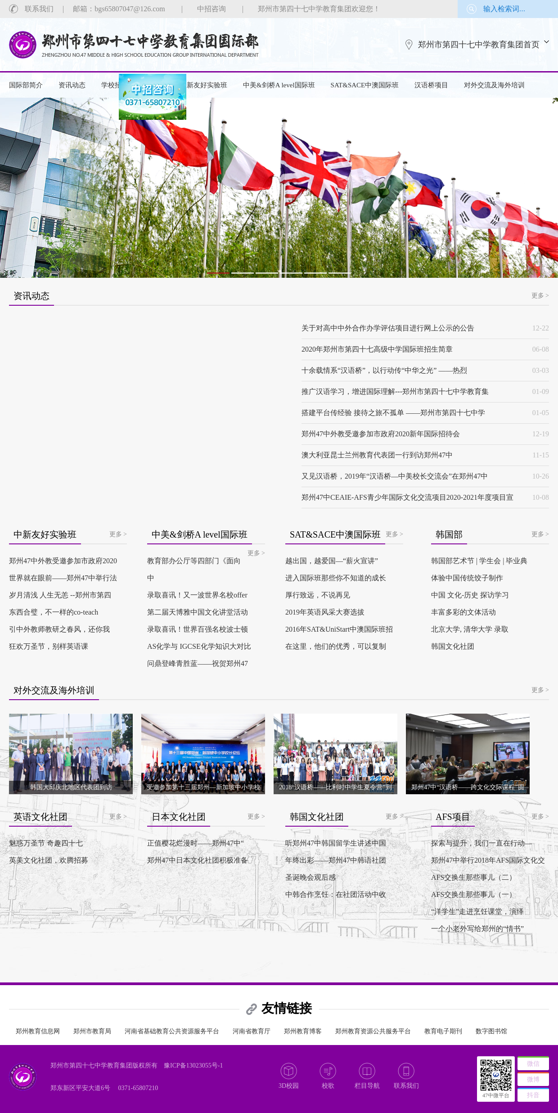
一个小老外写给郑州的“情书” (477, 928)
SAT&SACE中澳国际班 (365, 85)
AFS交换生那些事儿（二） (473, 877)
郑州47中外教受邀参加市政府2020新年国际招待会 (381, 434)
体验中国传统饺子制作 (467, 578)
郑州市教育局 (92, 1031)
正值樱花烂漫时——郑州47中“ (195, 843)
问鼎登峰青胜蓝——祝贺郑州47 (197, 663)
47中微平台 (495, 1095)
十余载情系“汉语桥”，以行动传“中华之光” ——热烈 (384, 370)
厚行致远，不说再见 (317, 595)
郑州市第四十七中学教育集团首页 (479, 44)
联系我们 (39, 9)
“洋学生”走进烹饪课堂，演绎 (477, 911)
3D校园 (289, 1085)
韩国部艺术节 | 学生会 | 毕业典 (479, 561)
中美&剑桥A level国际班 (279, 85)
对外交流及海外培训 (494, 85)
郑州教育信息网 (38, 1031)
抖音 (533, 1095)
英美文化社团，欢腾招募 (48, 860)
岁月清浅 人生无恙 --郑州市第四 (60, 595)
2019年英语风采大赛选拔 (324, 612)
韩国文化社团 (452, 646)
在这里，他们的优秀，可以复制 (335, 646)
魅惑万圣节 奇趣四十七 (46, 843)
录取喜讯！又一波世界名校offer (197, 595)
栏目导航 (367, 1085)
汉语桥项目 (431, 85)
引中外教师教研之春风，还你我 (59, 629)
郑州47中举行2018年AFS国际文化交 (488, 860)
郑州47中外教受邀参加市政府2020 (63, 561)
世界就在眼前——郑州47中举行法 (63, 578)
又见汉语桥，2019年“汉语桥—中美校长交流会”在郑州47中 (395, 476)
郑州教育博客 (303, 1031)
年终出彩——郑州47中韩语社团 (335, 860)
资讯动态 (72, 85)
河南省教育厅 (251, 1031)
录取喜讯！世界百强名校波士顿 (197, 629)
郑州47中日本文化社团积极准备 (197, 860)
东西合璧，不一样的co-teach (53, 612)
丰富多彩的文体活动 (463, 612)
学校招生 (114, 85)
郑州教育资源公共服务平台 (373, 1031)
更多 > (540, 295)
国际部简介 (26, 85)
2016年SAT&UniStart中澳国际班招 (339, 629)
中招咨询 (211, 9)
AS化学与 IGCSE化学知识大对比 (199, 646)
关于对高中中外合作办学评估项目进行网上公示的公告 (388, 328)
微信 (533, 1063)
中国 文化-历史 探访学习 (470, 595)
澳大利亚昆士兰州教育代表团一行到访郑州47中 (377, 455)
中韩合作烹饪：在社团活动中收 (335, 894)
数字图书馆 (491, 1031)
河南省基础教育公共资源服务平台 (172, 1031)
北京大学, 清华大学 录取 (469, 629)
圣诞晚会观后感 (310, 877)
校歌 (328, 1085)
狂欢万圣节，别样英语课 (48, 646)
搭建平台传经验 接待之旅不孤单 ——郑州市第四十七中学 (393, 412)
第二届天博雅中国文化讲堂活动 (197, 612)
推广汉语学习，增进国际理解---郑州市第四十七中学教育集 (395, 391)
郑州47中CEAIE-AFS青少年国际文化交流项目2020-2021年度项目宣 (407, 497)
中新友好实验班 (203, 85)
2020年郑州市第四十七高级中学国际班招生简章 (377, 349)
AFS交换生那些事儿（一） (473, 894)
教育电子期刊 (443, 1031)
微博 (533, 1079)
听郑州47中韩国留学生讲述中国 (335, 843)
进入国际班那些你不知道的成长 (335, 578)
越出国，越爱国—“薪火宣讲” (331, 561)
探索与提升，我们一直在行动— (481, 843)
